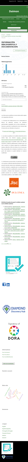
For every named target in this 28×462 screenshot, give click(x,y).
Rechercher (14, 30)
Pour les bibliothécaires (7, 357)
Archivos (24, 18)
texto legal (8, 141)
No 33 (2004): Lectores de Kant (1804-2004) (11, 36)
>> (10, 243)
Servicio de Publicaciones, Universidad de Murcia (14, 131)
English (4, 426)
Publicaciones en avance (8, 18)
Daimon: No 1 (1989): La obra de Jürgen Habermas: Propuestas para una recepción (14, 211)
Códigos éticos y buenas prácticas (17, 21)
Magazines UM (12, 1)
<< (2, 243)
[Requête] (14, 28)
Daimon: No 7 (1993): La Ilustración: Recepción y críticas (14, 220)
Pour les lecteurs (6, 352)
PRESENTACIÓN (17, 206)
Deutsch (4, 437)
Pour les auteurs (6, 354)
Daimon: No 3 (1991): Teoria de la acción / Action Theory (14, 230)
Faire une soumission (8, 363)
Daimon (14, 11)
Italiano (4, 435)
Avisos (4, 21)
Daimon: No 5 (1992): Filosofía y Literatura (14, 207)
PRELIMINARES (16, 209)
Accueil (3, 34)
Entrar (25, 1)
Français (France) (6, 433)
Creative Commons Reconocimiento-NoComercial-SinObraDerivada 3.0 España (14, 139)
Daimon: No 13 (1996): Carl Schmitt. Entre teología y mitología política (14, 215)
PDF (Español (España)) (20, 50)
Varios (14, 239)
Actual (17, 18)
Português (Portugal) (7, 431)
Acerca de (13, 24)
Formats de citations (7, 99)
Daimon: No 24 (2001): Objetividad (14, 226)
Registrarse (20, 1)
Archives (8, 34)
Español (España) (6, 428)
